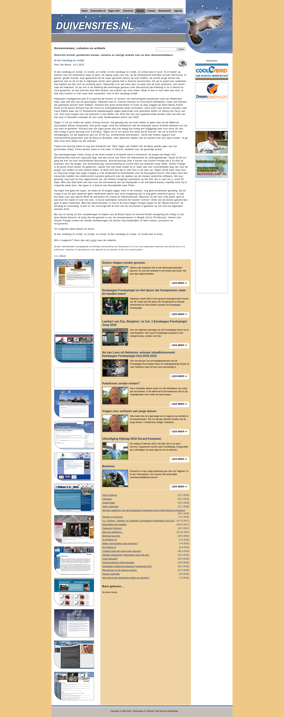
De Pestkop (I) (145, 547)
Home (84, 11)
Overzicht (128, 11)
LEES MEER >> (179, 283)
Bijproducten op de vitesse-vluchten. (145, 570)
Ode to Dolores (145, 495)
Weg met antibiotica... (145, 532)
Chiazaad (145, 499)
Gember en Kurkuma (145, 517)
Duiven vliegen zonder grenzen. (124, 262)
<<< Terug (60, 255)
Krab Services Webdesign (166, 711)
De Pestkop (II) (145, 539)
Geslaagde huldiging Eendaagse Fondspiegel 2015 (145, 566)
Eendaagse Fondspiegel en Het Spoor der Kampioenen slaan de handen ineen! (144, 292)
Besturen (108, 466)
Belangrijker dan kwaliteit (145, 524)
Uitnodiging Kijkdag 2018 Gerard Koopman (131, 438)
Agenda (178, 11)
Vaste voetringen (145, 506)
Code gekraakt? (145, 558)
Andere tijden (145, 502)
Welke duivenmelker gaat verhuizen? (145, 543)
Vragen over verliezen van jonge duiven (129, 411)
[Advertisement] (74, 312)
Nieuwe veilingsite (145, 574)
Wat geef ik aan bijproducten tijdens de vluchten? (145, 577)
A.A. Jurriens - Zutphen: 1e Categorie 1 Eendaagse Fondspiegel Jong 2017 (145, 520)
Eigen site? (114, 11)
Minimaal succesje (145, 536)
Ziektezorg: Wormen (145, 528)
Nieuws (140, 11)
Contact (151, 11)
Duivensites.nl (98, 11)
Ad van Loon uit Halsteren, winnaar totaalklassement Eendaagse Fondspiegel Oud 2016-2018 (138, 354)
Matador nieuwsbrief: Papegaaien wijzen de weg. (145, 555)
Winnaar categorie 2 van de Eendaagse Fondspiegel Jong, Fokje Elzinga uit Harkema (145, 510)
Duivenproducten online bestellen (145, 562)
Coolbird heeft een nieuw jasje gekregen (145, 551)
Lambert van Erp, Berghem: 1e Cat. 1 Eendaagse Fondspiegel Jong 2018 (144, 323)
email (94, 240)
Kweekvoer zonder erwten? (121, 383)
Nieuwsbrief (164, 11)
